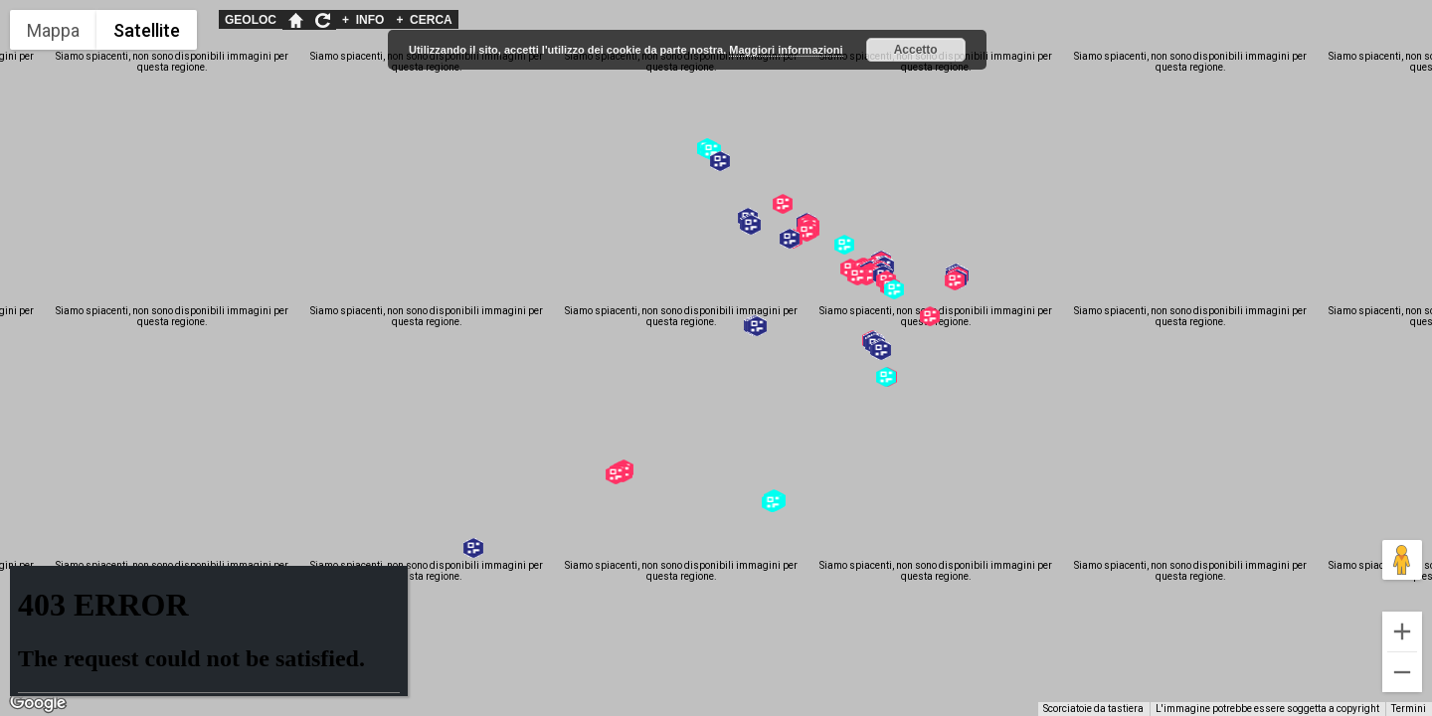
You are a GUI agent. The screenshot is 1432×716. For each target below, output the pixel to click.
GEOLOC (250, 20)
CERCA (423, 20)
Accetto (916, 50)
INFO (363, 20)
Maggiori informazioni (785, 50)
